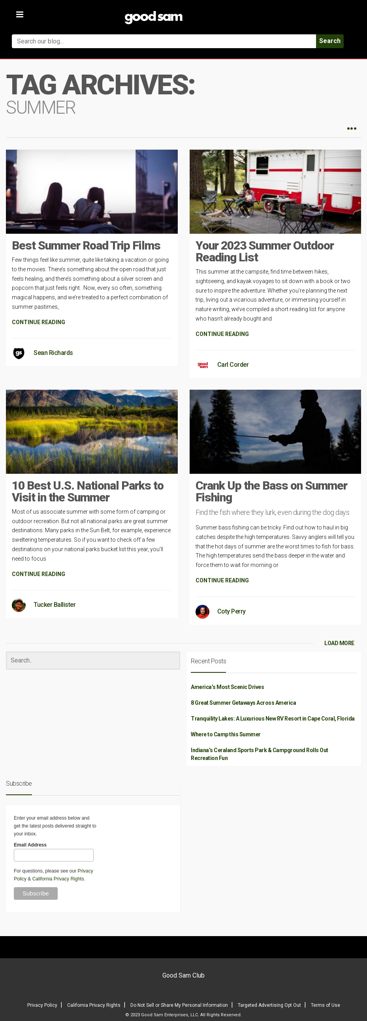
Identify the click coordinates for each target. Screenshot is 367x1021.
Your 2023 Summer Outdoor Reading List (265, 251)
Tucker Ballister (54, 604)
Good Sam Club (183, 975)
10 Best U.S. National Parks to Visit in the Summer (88, 491)
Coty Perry (231, 611)
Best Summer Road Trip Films (86, 245)
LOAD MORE (339, 643)
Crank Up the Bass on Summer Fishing (271, 491)
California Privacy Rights (58, 879)
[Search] (93, 660)
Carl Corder (233, 364)
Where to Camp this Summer (226, 734)
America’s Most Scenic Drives (227, 687)
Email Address (30, 845)
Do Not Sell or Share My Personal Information (179, 1005)
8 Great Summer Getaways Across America (243, 703)
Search (330, 41)
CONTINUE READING (38, 322)
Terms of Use (325, 1005)
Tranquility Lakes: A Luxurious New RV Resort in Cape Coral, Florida (273, 718)
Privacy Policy (42, 1005)
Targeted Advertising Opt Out (269, 1005)
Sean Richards (53, 353)
